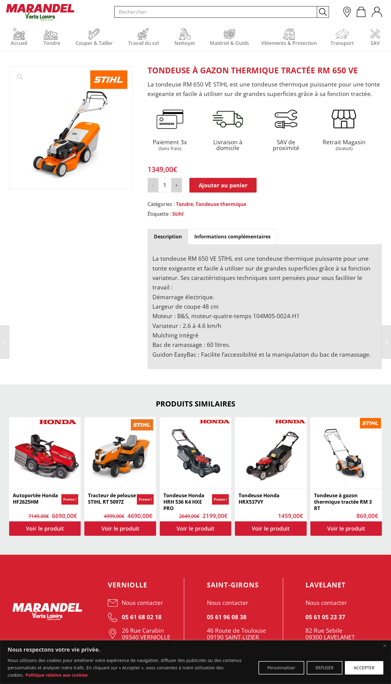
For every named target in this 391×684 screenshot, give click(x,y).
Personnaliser (281, 668)
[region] (195, 662)
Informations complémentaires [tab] (232, 236)
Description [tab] (168, 236)
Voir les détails (45, 528)
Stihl (178, 214)
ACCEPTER (364, 668)
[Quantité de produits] (164, 185)
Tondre (184, 204)
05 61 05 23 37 (325, 617)
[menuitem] (376, 10)
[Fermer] (384, 645)
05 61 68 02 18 (135, 617)
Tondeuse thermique (221, 204)
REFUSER (325, 668)
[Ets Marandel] (40, 12)
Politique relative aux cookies (56, 675)
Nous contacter (135, 603)
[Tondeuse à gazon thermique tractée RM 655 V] (386, 342)
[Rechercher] (221, 12)
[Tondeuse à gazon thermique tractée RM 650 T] (4, 342)
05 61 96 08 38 (227, 617)
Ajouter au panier (223, 185)
